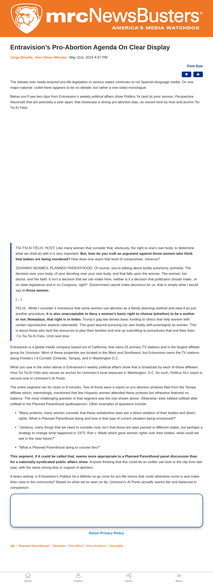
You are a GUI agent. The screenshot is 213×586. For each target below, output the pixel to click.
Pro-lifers (76, 546)
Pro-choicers (96, 546)
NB (12, 546)
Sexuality (116, 546)
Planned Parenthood (34, 546)
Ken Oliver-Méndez (51, 57)
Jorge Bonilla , (23, 57)
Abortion (59, 546)
